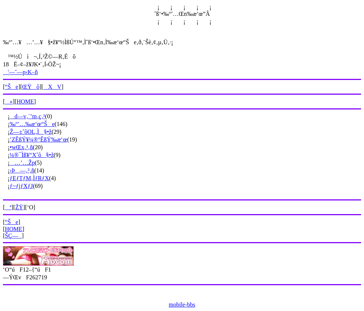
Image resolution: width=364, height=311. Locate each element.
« (9, 101)
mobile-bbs (182, 304)
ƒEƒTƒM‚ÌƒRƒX (29, 178)
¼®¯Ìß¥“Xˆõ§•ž (31, 155)
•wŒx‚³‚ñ (21, 147)
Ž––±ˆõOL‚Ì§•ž (31, 132)
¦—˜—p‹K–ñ (20, 72)
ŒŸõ (30, 87)
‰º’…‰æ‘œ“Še (32, 124)
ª (8, 207)
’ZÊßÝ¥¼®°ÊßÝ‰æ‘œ (38, 139)
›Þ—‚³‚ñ (22, 170)
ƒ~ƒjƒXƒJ (21, 186)
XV (52, 87)
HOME (25, 101)
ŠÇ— (13, 236)
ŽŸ (19, 207)
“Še (11, 87)
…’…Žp (22, 163)
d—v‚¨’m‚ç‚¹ (27, 116)
